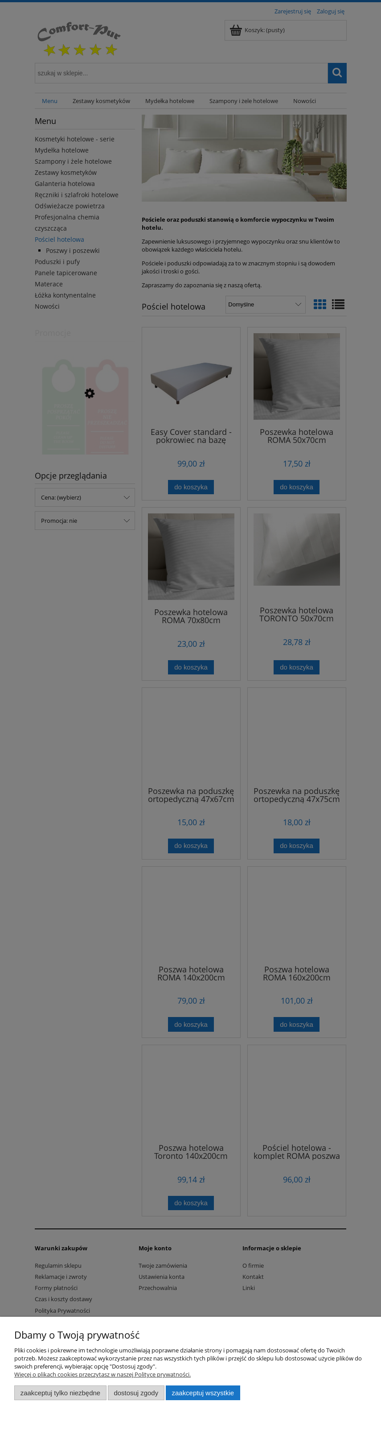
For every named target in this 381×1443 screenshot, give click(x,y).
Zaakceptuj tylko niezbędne (60, 1393)
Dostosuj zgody (136, 1393)
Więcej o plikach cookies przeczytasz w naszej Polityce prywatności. (102, 1374)
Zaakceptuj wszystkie (203, 1393)
